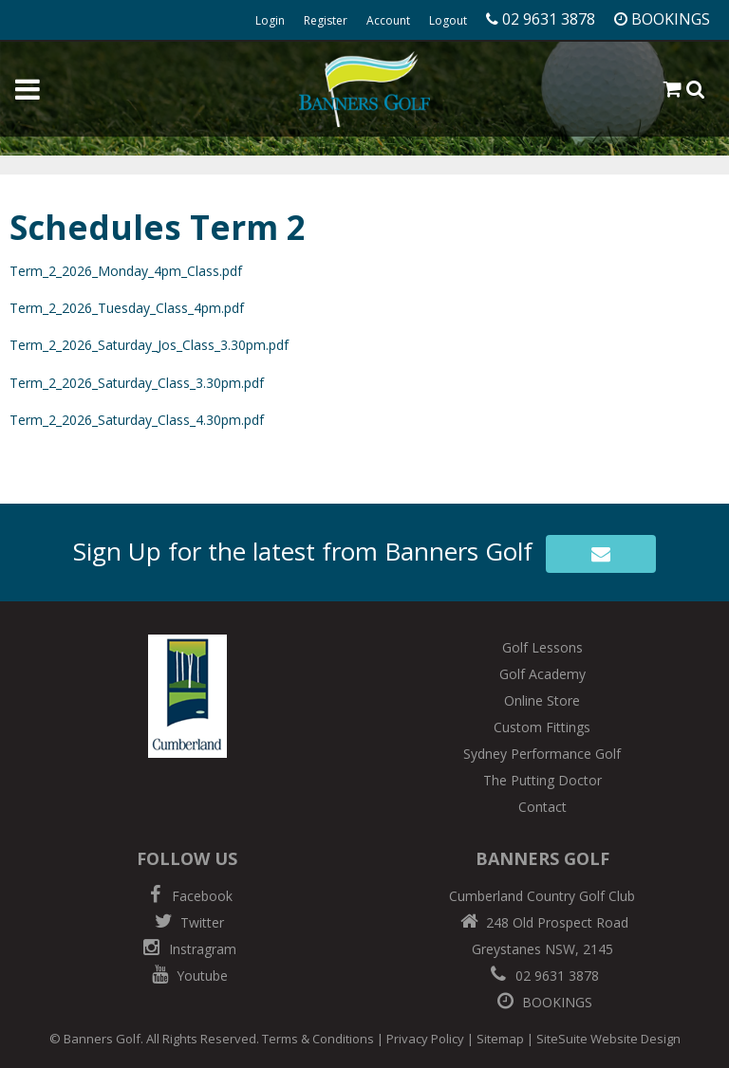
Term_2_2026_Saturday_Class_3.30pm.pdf (136, 383)
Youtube (187, 976)
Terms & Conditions (318, 1038)
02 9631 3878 (542, 976)
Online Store (542, 700)
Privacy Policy (425, 1038)
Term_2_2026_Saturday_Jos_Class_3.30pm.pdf (149, 345)
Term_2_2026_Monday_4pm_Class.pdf (125, 271)
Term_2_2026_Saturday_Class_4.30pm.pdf (136, 420)
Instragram (187, 949)
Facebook (187, 896)
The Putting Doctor (542, 780)
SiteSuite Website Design (608, 1038)
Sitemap (500, 1038)
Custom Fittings (542, 727)
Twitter (187, 922)
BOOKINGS (542, 1002)
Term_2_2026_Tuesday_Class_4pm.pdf (126, 308)
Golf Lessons (542, 647)
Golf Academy (542, 674)
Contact (542, 807)
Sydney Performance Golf (542, 754)
